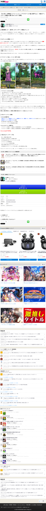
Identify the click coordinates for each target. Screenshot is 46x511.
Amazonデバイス (23, 231)
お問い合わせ (5, 504)
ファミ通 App (4, 2)
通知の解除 (28, 504)
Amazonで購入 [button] (9, 259)
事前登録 (19, 10)
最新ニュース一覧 (19, 7)
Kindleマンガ (16, 231)
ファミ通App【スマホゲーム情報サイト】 (7, 7)
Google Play (23, 192)
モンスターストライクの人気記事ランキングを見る (9, 405)
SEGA (6, 216)
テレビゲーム (31, 231)
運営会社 (15, 504)
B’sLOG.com (39, 504)
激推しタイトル (25, 10)
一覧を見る (43, 228)
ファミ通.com (33, 504)
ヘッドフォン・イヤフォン (6, 231)
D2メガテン (3, 216)
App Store (23, 187)
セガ (8, 216)
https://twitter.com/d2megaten (11, 201)
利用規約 (10, 504)
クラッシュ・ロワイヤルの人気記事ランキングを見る (9, 396)
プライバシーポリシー (21, 504)
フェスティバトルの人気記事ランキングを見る (8, 387)
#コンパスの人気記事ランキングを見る (7, 377)
